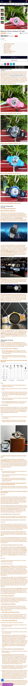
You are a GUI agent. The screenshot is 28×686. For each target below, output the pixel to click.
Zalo (2, 680)
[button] (2, 10)
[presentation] (5, 17)
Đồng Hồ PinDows (15, 75)
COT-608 (21, 75)
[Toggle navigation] (2, 1)
